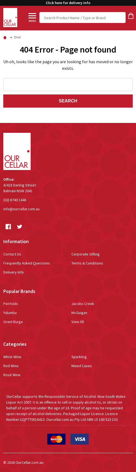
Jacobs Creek (82, 303)
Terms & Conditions (87, 263)
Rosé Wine (12, 374)
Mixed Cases (81, 365)
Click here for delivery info (68, 2)
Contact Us (12, 254)
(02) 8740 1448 (14, 199)
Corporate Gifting (85, 254)
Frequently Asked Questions (26, 263)
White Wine (12, 356)
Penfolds (10, 303)
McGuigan (79, 312)
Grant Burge (13, 321)
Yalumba (10, 312)
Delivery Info (13, 272)
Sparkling (79, 356)
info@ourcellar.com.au (21, 208)
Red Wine (11, 365)
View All (77, 321)
